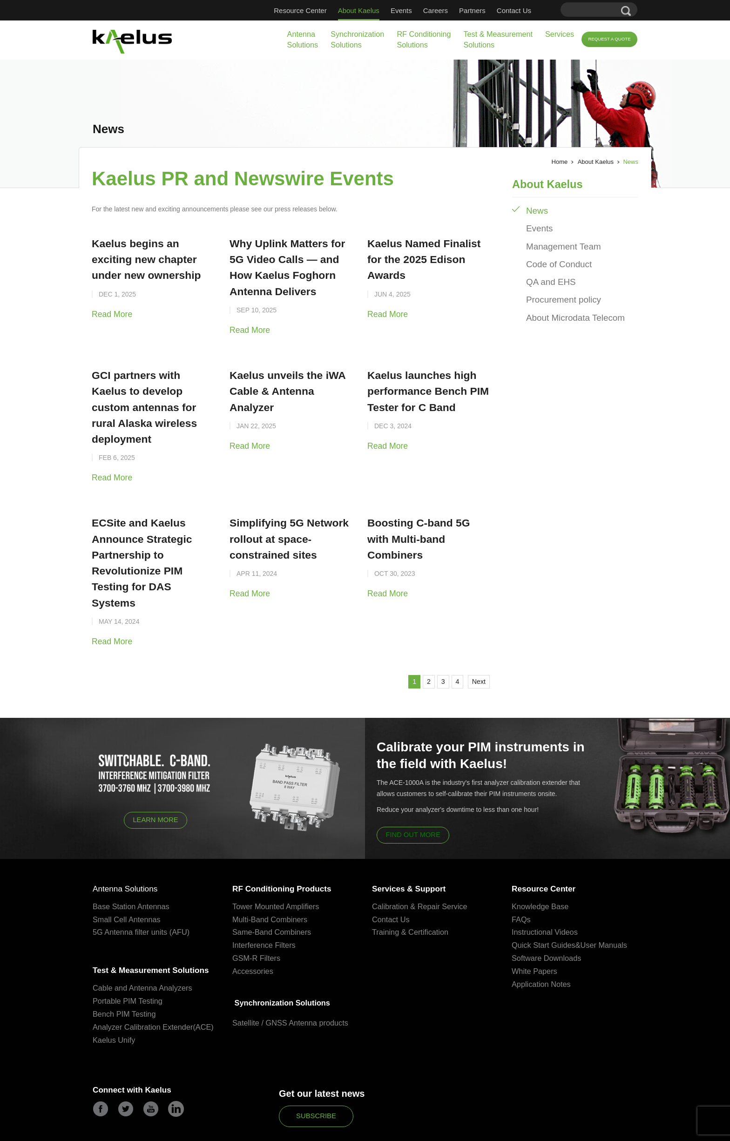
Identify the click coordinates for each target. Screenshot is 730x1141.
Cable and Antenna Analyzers (144, 946)
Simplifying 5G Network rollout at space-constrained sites (282, 500)
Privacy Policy (305, 1130)
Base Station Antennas (133, 848)
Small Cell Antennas (128, 861)
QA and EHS (547, 271)
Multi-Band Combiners (271, 861)
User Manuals (607, 887)
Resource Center (300, 10)
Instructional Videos (546, 874)
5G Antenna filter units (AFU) (143, 874)
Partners (472, 10)
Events (401, 10)
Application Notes (542, 926)
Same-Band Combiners (273, 874)
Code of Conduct (554, 255)
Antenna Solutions (302, 39)
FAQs (522, 861)
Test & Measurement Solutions (497, 39)
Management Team (558, 239)
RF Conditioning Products (290, 829)
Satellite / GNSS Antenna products (292, 965)
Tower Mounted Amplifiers (277, 848)
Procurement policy (558, 287)
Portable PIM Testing (129, 959)
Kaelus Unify (115, 1010)
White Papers (535, 913)
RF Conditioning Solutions (424, 39)
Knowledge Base (541, 848)
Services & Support (415, 829)
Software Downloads (548, 900)
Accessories (253, 913)
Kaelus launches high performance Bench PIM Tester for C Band (420, 378)
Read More (109, 307)
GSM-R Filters (257, 900)
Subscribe (316, 1085)
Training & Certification (412, 874)
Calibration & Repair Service (422, 848)
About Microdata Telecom (568, 303)
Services (559, 34)
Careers (435, 10)
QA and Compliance (356, 1130)
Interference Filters (265, 887)
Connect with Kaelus (138, 1061)
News (535, 208)
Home (560, 161)
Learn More (155, 759)
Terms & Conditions (412, 1130)
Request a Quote (609, 38)
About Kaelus (358, 10)
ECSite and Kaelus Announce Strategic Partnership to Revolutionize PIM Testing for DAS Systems (149, 514)
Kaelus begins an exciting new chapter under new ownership (149, 256)
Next (474, 619)
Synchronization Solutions (357, 39)
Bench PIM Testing (125, 972)
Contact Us (514, 10)
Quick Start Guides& (547, 887)
